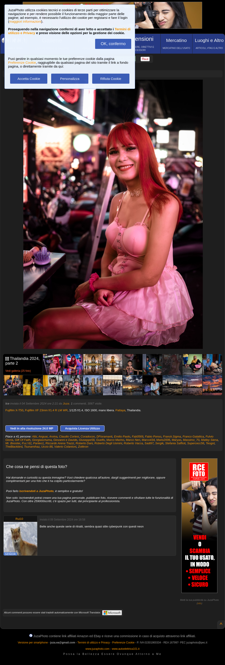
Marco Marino (115, 440)
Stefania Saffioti (175, 443)
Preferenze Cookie (22, 62)
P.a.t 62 (26, 443)
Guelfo (100, 440)
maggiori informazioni (25, 21)
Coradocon (88, 436)
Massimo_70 (191, 440)
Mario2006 (163, 440)
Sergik (159, 443)
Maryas (176, 440)
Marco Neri (133, 440)
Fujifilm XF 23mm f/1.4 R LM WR (46, 410)
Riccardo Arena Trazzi (60, 443)
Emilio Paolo (122, 436)
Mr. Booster (12, 443)
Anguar (43, 436)
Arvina (53, 436)
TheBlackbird (13, 446)
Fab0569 (137, 436)
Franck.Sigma (172, 436)
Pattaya (120, 410)
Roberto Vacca (133, 443)
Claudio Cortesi (69, 436)
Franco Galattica (193, 436)
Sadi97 (148, 443)
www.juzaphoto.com (97, 648)
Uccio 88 (47, 446)
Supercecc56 (195, 443)
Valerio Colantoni (65, 446)
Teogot (210, 443)
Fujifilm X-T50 (14, 410)
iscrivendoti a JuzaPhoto (36, 491)
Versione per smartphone (33, 642)
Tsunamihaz (32, 446)
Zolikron (83, 446)
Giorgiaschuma (42, 440)
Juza (66, 403)
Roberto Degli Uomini (108, 443)
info (199, 603)
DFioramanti (104, 436)
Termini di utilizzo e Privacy (93, 642)
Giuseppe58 (86, 440)
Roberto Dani (84, 443)
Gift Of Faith (23, 440)
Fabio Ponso (153, 436)
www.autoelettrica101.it (125, 648)
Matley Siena (209, 440)
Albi (34, 436)
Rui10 (19, 519)
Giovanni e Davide (65, 440)
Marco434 (148, 440)
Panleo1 (38, 443)
